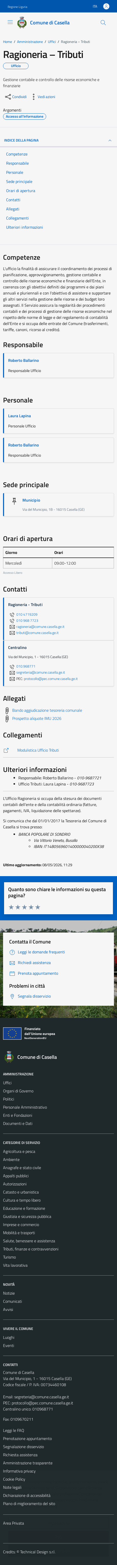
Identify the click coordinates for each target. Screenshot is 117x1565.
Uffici (7, 1083)
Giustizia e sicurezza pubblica (27, 1216)
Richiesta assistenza (20, 1455)
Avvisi (8, 1309)
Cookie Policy (14, 1479)
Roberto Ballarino (23, 360)
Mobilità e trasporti (19, 1233)
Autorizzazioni (15, 1184)
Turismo (9, 1257)
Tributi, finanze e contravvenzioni (30, 1249)
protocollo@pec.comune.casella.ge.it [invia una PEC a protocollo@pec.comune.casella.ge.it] (51, 678)
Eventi (8, 1345)
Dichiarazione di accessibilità (26, 1495)
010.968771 (21, 666)
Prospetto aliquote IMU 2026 (36, 718)
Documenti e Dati (17, 1123)
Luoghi (8, 1337)
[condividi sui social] (15, 97)
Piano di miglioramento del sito (29, 1503)
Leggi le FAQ (13, 1430)
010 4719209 (22, 614)
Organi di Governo (18, 1091)
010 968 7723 (23, 620)
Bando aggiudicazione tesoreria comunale (47, 710)
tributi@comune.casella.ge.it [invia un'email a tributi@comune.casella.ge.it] (33, 633)
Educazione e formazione (24, 1208)
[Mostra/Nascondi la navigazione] (10, 22)
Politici (8, 1099)
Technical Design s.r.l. (37, 1552)
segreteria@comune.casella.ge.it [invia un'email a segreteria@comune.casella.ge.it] (36, 672)
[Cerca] (103, 23)
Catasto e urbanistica (21, 1192)
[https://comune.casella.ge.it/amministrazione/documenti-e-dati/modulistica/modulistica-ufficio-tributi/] (58, 750)
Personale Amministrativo (25, 1107)
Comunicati (12, 1301)
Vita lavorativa (15, 1265)
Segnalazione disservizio (23, 1447)
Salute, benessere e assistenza (29, 1241)
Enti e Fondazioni (17, 1115)
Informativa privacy (19, 1471)
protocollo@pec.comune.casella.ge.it (42, 1403)
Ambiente (11, 1159)
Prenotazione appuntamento (27, 1438)
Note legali (12, 1487)
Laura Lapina (19, 416)
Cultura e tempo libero (22, 1200)
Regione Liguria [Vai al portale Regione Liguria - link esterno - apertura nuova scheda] (17, 6)
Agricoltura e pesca (19, 1151)
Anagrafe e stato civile (22, 1168)
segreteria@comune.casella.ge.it (41, 1397)
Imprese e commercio (21, 1224)
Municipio (31, 500)
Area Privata (13, 1523)
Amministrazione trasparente (28, 1463)
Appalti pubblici (16, 1176)
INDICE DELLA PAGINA (58, 140)
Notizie (9, 1293)
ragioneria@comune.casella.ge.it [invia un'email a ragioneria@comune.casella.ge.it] (36, 626)
